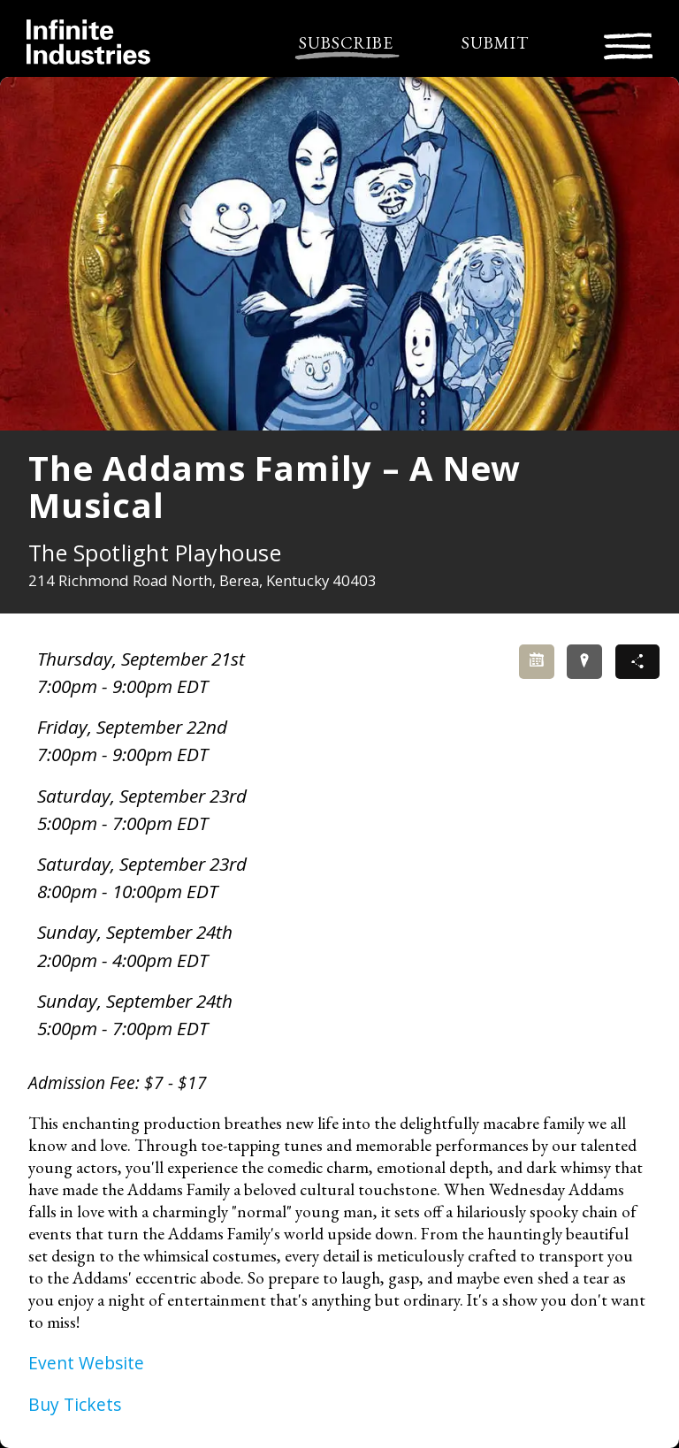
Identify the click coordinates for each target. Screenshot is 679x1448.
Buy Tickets (74, 1404)
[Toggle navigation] (628, 44)
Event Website (86, 1363)
